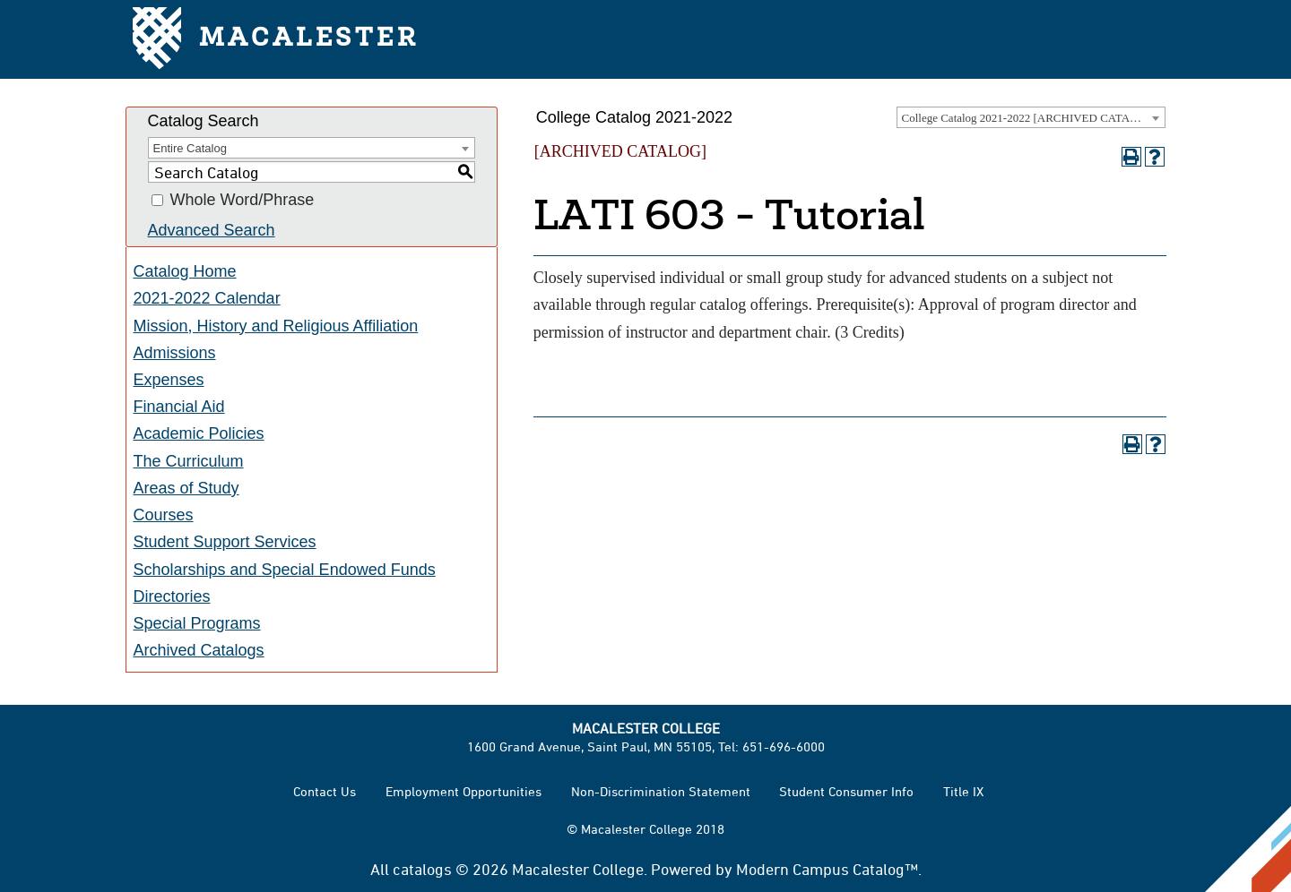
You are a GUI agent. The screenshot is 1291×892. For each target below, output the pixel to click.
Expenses (169, 380)
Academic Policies (199, 433)
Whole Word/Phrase (242, 201)
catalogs (422, 869)
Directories (172, 596)
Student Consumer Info (846, 791)
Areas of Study (186, 488)
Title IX (963, 791)
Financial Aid (179, 407)
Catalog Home (185, 271)
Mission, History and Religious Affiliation (276, 326)
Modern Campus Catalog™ (827, 869)
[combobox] (1031, 117)
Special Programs (197, 623)
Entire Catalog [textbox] (190, 148)
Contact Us (324, 791)
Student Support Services (225, 542)
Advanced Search (211, 230)
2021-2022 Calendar (207, 298)
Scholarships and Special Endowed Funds (285, 570)
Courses (164, 515)
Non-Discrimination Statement (660, 791)
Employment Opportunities (464, 791)
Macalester (276, 40)
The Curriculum (189, 461)
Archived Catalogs (199, 650)
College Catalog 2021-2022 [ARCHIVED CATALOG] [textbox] (1030, 117)
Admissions (175, 353)
